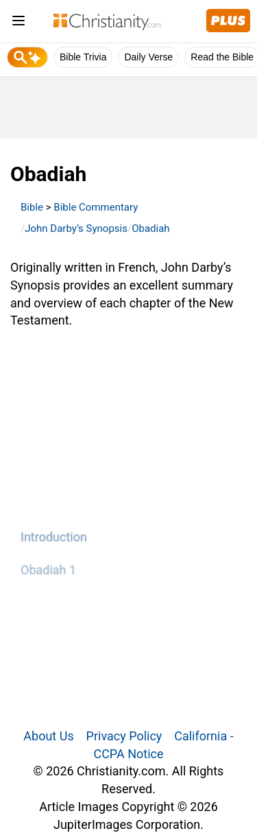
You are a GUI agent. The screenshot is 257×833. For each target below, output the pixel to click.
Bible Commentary (95, 207)
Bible (32, 207)
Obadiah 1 (48, 570)
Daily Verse (148, 56)
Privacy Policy (124, 736)
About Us (48, 736)
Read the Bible (222, 56)
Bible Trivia (83, 56)
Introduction (54, 537)
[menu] (18, 23)
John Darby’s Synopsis (76, 228)
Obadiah (150, 228)
